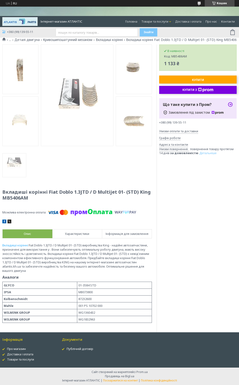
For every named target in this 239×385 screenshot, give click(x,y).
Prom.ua (142, 372)
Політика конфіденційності (159, 380)
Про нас (211, 21)
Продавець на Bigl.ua (119, 376)
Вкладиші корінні (109, 40)
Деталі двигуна (27, 40)
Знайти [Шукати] (149, 32)
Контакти (228, 21)
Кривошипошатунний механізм (67, 40)
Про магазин (16, 349)
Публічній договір (80, 349)
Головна (131, 21)
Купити (198, 80)
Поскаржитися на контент (120, 380)
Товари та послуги (154, 21)
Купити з (197, 90)
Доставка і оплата (188, 21)
